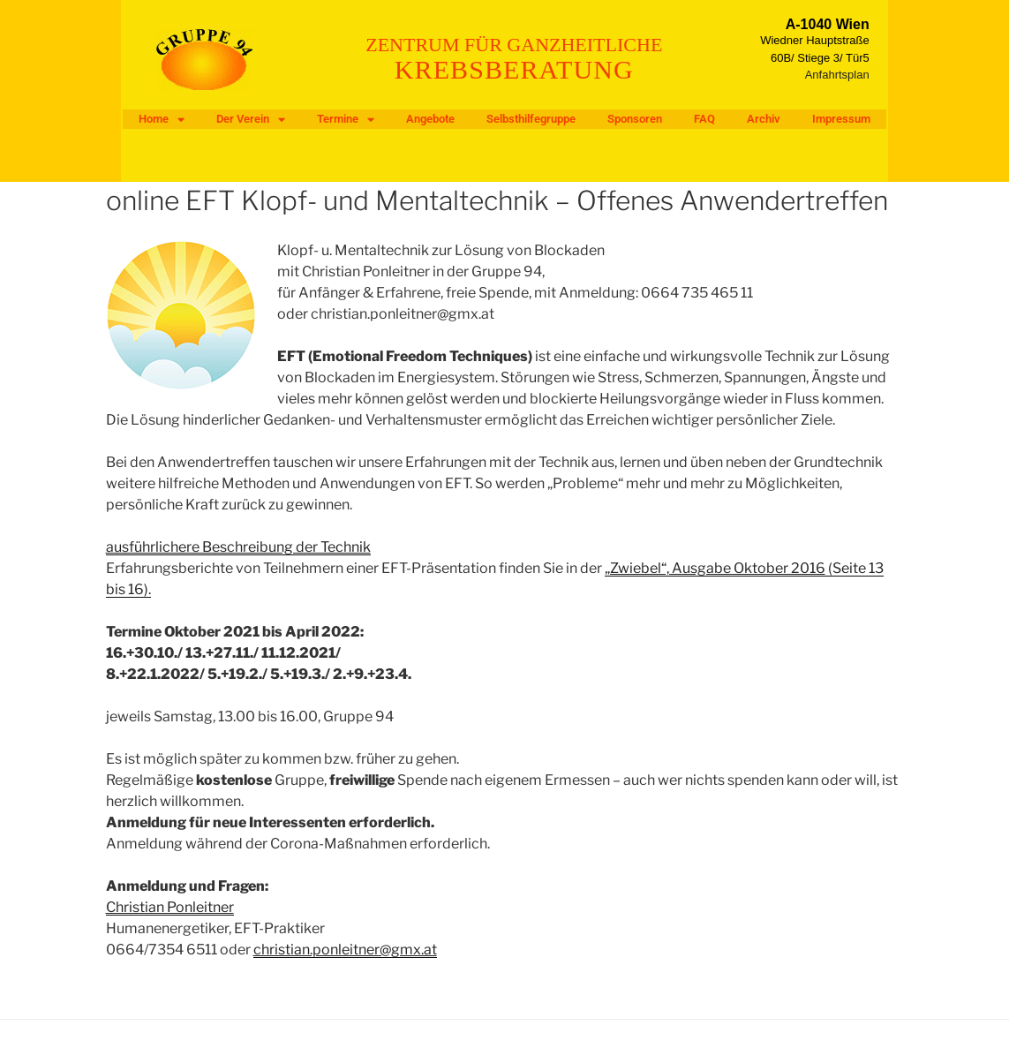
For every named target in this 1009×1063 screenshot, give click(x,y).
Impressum (841, 118)
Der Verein (250, 119)
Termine (345, 119)
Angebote (430, 118)
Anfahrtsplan (837, 74)
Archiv (763, 118)
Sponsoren (634, 118)
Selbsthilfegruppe (531, 118)
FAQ (704, 118)
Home (161, 119)
